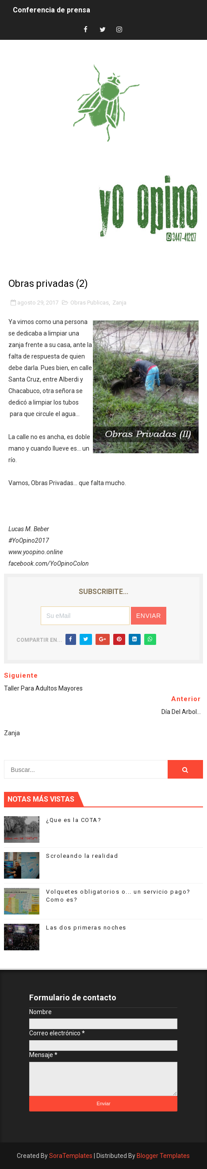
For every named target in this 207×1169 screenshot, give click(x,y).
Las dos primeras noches (86, 927)
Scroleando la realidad (82, 856)
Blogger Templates (163, 1155)
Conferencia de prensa (51, 10)
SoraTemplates (70, 1155)
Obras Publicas (89, 302)
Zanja (119, 302)
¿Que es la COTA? (73, 820)
